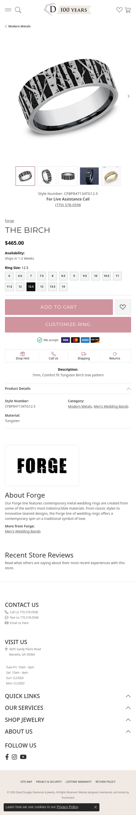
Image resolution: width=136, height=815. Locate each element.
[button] (18, 10)
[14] (63, 286)
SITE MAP (26, 781)
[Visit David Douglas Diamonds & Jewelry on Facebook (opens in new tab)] (7, 757)
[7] (31, 276)
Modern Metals (19, 26)
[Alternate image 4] (89, 176)
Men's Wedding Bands (111, 406)
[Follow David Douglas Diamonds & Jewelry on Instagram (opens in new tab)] (14, 757)
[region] (68, 96)
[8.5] (63, 276)
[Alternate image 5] (111, 176)
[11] (117, 276)
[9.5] (85, 276)
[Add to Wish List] (123, 307)
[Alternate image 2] (46, 176)
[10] (95, 276)
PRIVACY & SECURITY (49, 781)
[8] (52, 276)
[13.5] (52, 286)
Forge (9, 221)
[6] (9, 276)
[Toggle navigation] (8, 9)
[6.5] (20, 276)
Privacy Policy (67, 807)
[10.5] (106, 276)
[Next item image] (129, 96)
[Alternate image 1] (25, 176)
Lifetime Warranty (79, 781)
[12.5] (31, 286)
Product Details (17, 388)
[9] (74, 276)
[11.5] (9, 286)
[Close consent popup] (95, 807)
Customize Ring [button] (68, 324)
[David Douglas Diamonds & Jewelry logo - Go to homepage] (68, 9)
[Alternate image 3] (68, 176)
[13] (41, 286)
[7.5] (41, 276)
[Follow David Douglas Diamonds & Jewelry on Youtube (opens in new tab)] (23, 757)
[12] (20, 286)
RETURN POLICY (105, 781)
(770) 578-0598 (68, 204)
